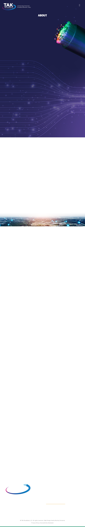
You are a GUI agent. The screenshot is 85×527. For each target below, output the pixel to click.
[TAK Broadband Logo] (9, 3)
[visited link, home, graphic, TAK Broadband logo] (18, 482)
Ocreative (62, 520)
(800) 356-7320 (10, 506)
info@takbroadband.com (13, 508)
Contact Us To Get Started (55, 503)
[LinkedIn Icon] (6, 511)
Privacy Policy (35, 523)
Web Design (47, 520)
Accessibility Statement (47, 523)
